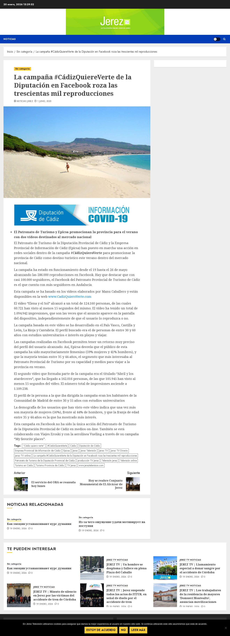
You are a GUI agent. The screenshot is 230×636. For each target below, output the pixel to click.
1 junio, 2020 (44, 101)
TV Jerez (71, 465)
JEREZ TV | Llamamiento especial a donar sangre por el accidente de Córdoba (200, 568)
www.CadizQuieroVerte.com (69, 296)
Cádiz (73, 445)
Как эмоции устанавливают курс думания (39, 524)
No (123, 630)
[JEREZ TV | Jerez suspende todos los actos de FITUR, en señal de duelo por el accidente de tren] (92, 595)
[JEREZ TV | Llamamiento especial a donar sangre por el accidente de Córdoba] (165, 568)
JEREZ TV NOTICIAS (117, 560)
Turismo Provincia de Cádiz (50, 465)
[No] (225, 628)
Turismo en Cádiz (24, 465)
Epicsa (66, 450)
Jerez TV (103, 450)
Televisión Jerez (109, 460)
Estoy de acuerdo (101, 630)
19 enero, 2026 (18, 528)
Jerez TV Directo (119, 450)
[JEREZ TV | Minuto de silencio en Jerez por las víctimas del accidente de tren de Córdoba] (19, 595)
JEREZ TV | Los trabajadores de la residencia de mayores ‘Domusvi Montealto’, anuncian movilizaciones (200, 596)
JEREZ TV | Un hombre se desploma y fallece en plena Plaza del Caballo (126, 568)
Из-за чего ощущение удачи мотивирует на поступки (112, 524)
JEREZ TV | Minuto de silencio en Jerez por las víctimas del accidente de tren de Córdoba (54, 595)
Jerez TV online (22, 455)
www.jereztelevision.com (91, 465)
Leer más (138, 630)
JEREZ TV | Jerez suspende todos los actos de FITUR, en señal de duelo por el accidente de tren (126, 596)
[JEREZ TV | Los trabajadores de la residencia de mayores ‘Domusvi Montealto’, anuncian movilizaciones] (165, 595)
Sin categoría (22, 68)
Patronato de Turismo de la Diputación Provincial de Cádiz (45, 460)
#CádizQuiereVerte (57, 445)
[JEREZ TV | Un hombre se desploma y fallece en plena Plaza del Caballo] (92, 568)
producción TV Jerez (88, 460)
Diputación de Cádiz (89, 445)
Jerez (75, 450)
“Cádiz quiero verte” (33, 445)
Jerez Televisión (88, 450)
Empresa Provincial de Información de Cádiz (37, 450)
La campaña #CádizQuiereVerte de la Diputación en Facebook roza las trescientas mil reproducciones (85, 455)
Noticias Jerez (25, 101)
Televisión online (128, 460)
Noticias (9, 39)
